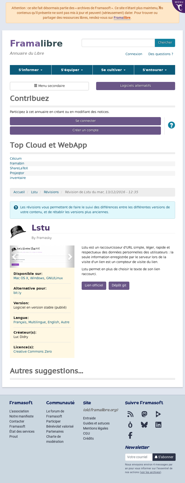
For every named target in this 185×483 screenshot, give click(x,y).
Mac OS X (20, 278)
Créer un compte (86, 130)
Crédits (88, 438)
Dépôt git (119, 285)
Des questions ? (160, 54)
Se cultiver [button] (113, 70)
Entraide (89, 418)
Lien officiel (94, 285)
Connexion (134, 54)
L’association (19, 411)
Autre (65, 322)
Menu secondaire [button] (49, 86)
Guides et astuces (96, 423)
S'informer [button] (30, 70)
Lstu (34, 192)
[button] (171, 126)
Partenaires (55, 431)
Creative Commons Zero (32, 352)
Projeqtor (17, 173)
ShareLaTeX (19, 168)
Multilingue (37, 322)
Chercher (165, 42)
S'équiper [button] (72, 70)
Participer (53, 421)
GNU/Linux (54, 278)
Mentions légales (95, 428)
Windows (37, 278)
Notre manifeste (21, 416)
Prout (13, 436)
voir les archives (150, 472)
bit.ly (17, 293)
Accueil (19, 192)
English (53, 322)
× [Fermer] (159, 7)
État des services (21, 431)
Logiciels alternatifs (135, 86)
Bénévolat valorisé (59, 426)
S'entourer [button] (155, 70)
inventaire (18, 178)
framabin (17, 163)
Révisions (51, 192)
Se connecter (85, 121)
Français (19, 322)
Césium (16, 159)
